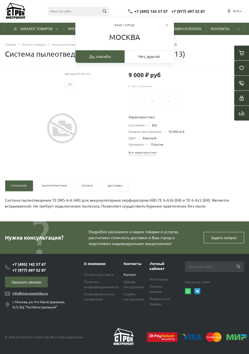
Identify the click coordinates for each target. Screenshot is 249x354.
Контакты (132, 264)
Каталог (130, 275)
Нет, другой (149, 56)
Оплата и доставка (98, 275)
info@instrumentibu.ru (30, 293)
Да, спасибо (100, 56)
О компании (94, 264)
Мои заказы (159, 279)
